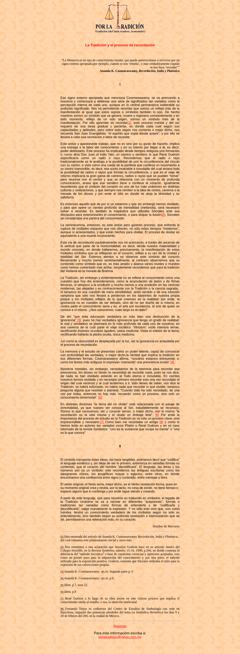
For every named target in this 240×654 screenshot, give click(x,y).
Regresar (120, 626)
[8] (161, 422)
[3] (78, 320)
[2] (163, 214)
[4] (172, 362)
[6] (157, 415)
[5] (100, 397)
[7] (102, 422)
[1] (129, 122)
